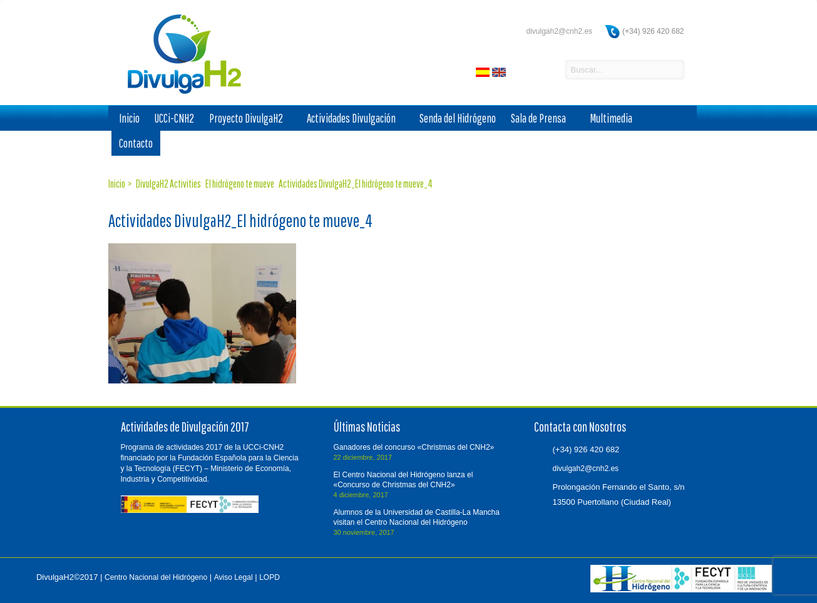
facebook (520, 70)
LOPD (269, 577)
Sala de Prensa (543, 118)
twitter (542, 70)
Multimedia (615, 118)
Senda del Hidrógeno (457, 118)
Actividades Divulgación (355, 118)
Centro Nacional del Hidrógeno (156, 577)
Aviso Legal (233, 577)
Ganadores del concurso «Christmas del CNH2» (414, 447)
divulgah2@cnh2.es (559, 31)
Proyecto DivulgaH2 (250, 118)
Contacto (136, 143)
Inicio (129, 118)
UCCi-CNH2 (174, 118)
